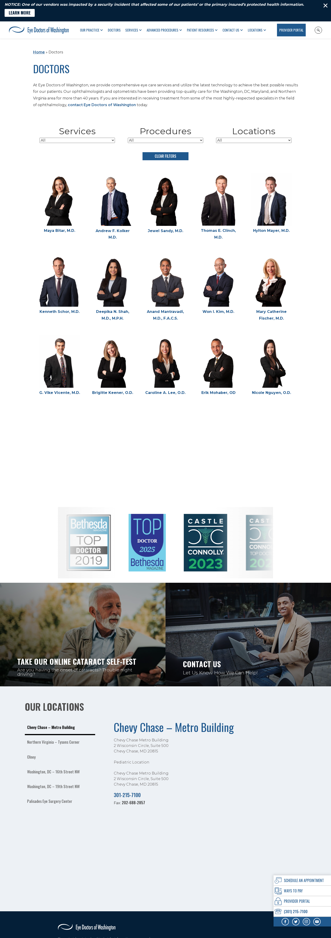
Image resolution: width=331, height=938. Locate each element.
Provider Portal (291, 29)
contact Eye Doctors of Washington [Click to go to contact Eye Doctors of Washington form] (102, 105)
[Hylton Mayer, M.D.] (271, 203)
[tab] (60, 727)
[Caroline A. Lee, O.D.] (165, 365)
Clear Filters (165, 156)
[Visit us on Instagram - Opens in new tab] (306, 921)
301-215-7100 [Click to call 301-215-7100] (127, 794)
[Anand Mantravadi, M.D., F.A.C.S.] (165, 288)
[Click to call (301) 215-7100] (302, 911)
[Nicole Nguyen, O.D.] (271, 365)
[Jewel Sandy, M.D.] (165, 203)
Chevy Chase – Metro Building (174, 727)
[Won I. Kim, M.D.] (218, 284)
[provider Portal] (302, 901)
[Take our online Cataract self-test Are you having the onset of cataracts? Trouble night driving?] (83, 634)
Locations (255, 29)
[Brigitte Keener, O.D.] (112, 365)
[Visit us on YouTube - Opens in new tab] (317, 921)
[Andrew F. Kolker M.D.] (112, 207)
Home (39, 52)
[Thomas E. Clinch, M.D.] (218, 207)
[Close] (325, 5)
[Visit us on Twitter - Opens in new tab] (296, 921)
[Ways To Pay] (302, 891)
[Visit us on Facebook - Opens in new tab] (285, 921)
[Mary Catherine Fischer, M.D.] (271, 288)
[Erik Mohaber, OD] (218, 365)
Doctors (114, 29)
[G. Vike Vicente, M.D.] (59, 365)
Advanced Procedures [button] (162, 29)
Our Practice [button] (89, 29)
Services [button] (131, 29)
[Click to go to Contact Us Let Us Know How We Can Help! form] (248, 634)
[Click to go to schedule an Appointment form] (302, 880)
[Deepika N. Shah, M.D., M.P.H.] (112, 288)
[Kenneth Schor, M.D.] (59, 284)
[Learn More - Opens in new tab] (20, 13)
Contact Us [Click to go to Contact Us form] (231, 29)
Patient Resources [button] (200, 29)
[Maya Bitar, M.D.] (59, 203)
